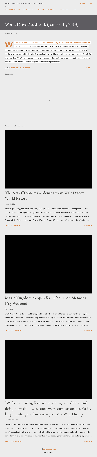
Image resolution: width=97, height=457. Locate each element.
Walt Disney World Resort (20, 68)
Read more (88, 225)
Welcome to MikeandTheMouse (24, 3)
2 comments (15, 225)
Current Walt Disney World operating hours (19, 10)
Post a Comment (17, 330)
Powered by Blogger (48, 449)
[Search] (82, 3)
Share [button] (87, 68)
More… (75, 10)
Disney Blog (64, 10)
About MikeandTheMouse (46, 10)
